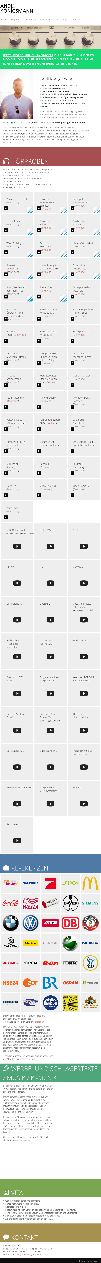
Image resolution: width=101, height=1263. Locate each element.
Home (4, 19)
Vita (57, 19)
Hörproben (16, 19)
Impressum (94, 1261)
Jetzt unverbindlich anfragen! (28, 55)
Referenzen (30, 19)
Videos (47, 172)
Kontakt (76, 19)
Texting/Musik (45, 19)
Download (12, 202)
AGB (77, 1261)
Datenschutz (84, 1261)
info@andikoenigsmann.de (28, 1254)
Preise (66, 19)
